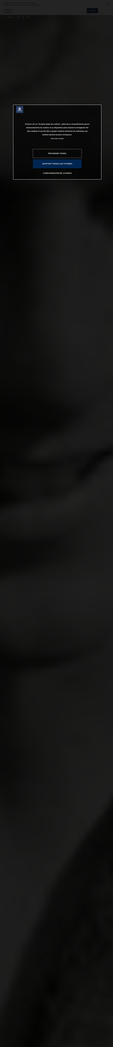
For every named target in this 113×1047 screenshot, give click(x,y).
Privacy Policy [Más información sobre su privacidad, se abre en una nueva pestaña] (54, 138)
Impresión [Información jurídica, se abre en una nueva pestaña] (61, 138)
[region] (57, 142)
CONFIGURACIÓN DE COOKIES (57, 173)
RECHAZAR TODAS (57, 153)
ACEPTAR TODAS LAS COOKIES (57, 164)
